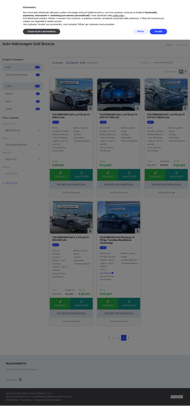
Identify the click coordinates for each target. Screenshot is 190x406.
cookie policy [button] (118, 15)
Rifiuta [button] (140, 31)
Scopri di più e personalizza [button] (41, 31)
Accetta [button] (158, 31)
